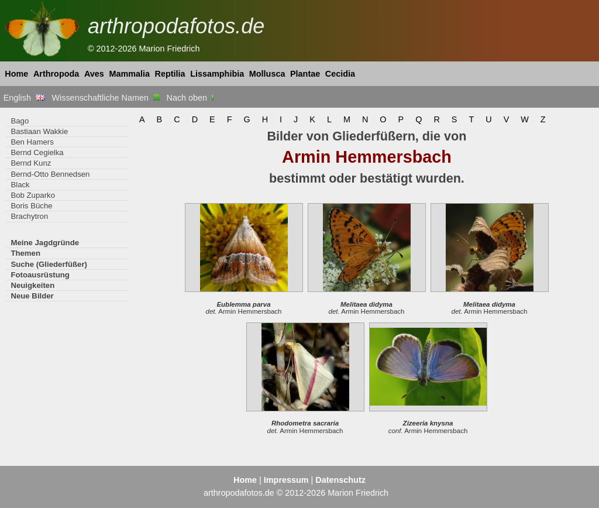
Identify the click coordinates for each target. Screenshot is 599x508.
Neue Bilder (32, 295)
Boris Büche (31, 205)
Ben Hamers (32, 142)
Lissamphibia (217, 73)
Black (20, 184)
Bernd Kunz (31, 163)
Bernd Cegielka (37, 152)
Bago (20, 120)
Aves (94, 73)
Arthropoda (56, 73)
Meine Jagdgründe (45, 242)
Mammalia (129, 73)
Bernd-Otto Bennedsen (50, 174)
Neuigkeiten (32, 285)
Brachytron (29, 216)
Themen (25, 253)
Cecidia (340, 73)
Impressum (286, 480)
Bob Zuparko (33, 195)
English (24, 97)
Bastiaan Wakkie (39, 131)
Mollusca (267, 73)
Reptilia (170, 73)
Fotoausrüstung (40, 274)
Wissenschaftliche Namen (105, 97)
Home (16, 73)
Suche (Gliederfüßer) (49, 264)
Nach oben (191, 97)
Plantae (305, 73)
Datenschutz (340, 480)
